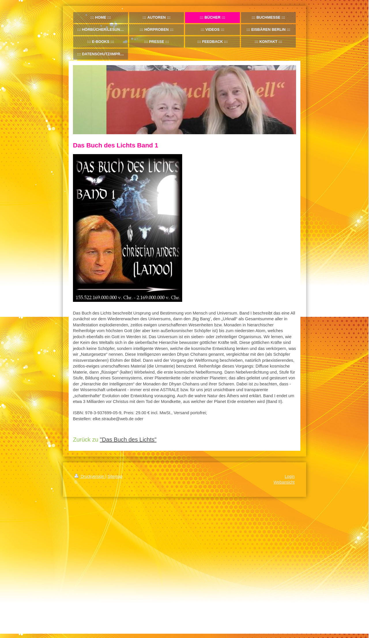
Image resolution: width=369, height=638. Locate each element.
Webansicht (284, 482)
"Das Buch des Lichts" (128, 439)
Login (290, 476)
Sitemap (115, 476)
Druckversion (89, 476)
